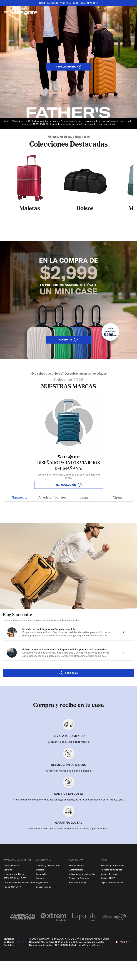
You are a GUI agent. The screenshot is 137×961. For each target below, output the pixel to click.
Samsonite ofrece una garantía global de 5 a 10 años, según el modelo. (68, 828)
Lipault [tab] (85, 497)
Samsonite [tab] (19, 497)
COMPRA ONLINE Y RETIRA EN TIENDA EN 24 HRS (68, 3)
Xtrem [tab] (117, 497)
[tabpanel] (68, 430)
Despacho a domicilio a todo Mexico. (69, 741)
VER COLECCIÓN (68, 485)
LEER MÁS (68, 673)
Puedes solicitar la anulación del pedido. (68, 770)
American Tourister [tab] (52, 497)
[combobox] (123, 941)
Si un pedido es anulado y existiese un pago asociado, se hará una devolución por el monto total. (68, 799)
